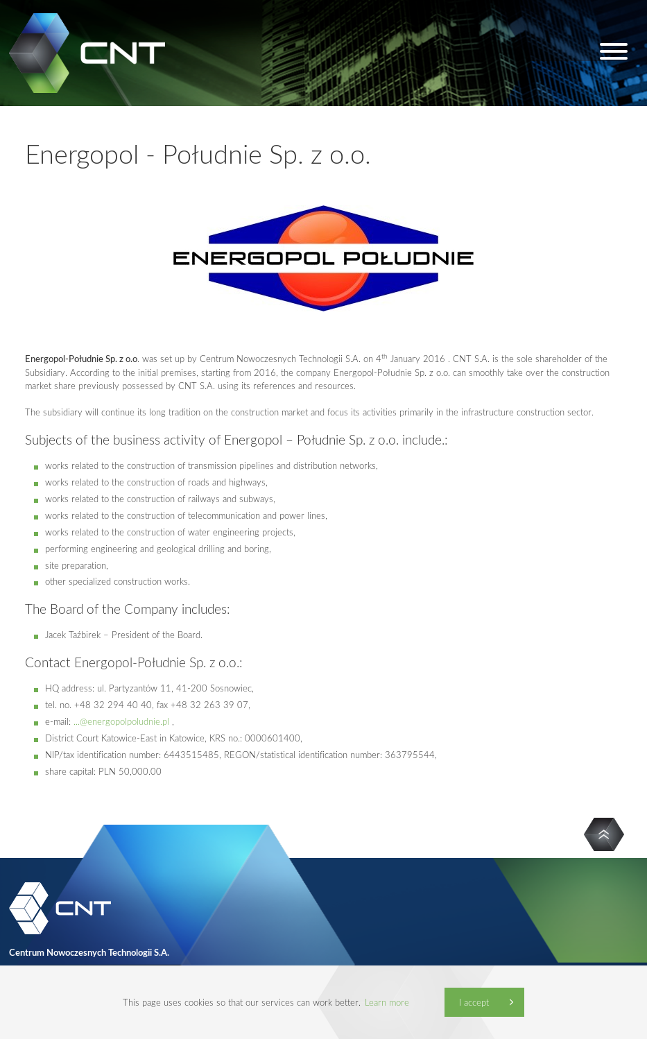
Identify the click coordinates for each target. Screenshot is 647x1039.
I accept (474, 1002)
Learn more (387, 1002)
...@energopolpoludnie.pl (121, 721)
